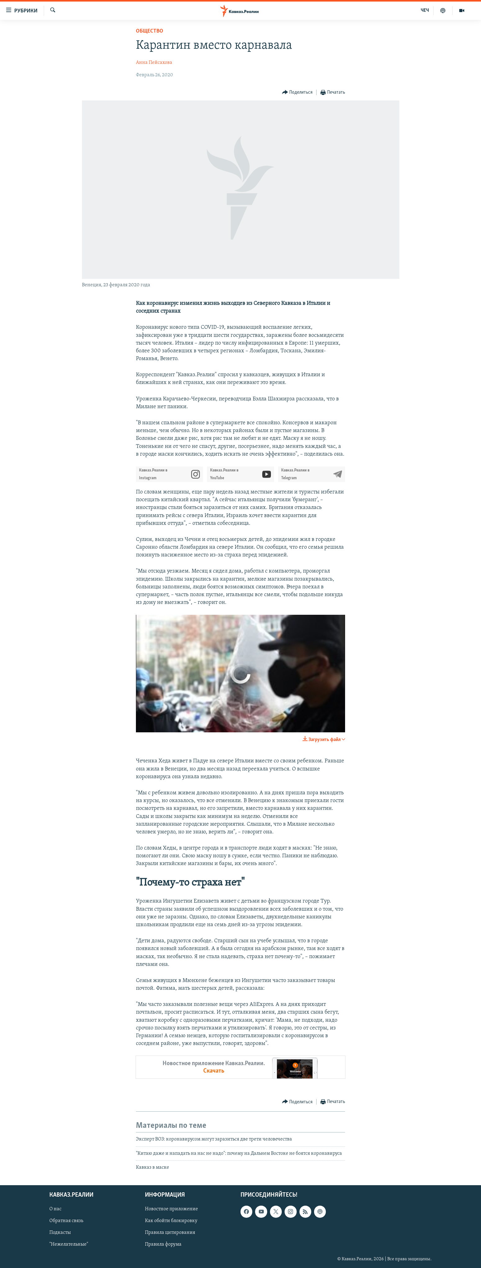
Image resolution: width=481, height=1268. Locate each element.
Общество (149, 31)
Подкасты (60, 1232)
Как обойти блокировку (171, 1220)
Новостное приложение (171, 1209)
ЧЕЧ (425, 10)
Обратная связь (66, 1220)
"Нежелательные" (68, 1244)
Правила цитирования (170, 1232)
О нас (55, 1209)
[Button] (297, 92)
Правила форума (163, 1244)
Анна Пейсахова (154, 62)
